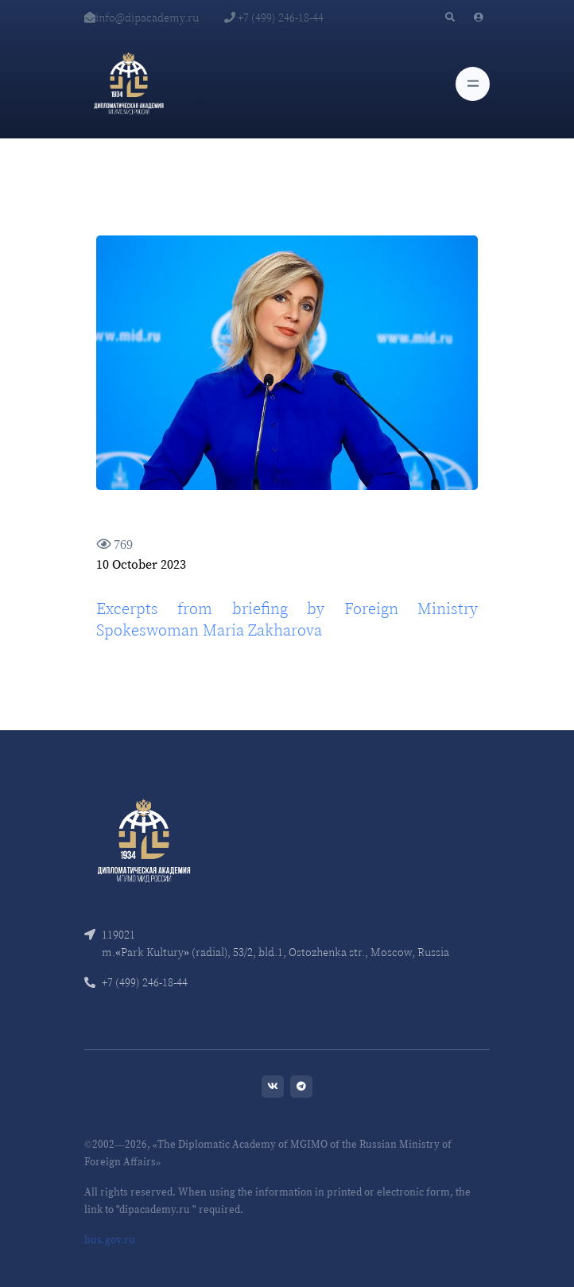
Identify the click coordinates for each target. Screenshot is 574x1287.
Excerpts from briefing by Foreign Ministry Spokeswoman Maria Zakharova (287, 619)
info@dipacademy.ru (141, 17)
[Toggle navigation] (473, 84)
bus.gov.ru (109, 1239)
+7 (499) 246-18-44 (274, 17)
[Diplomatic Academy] (128, 83)
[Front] (144, 839)
